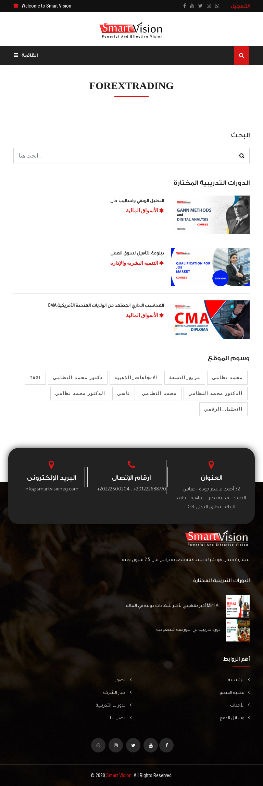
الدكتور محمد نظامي (80, 393)
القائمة (26, 55)
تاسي (123, 393)
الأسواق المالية (145, 211)
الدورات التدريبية (114, 705)
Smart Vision (119, 775)
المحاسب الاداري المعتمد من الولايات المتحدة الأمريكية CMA (106, 306)
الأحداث (240, 705)
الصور (123, 680)
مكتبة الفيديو (235, 693)
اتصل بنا (121, 718)
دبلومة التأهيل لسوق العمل (137, 253)
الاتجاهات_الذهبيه (136, 377)
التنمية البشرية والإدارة (137, 263)
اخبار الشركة (117, 693)
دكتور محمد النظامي (78, 377)
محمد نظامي (227, 377)
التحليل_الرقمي (223, 409)
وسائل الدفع (235, 718)
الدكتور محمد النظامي (215, 393)
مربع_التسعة (184, 377)
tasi (35, 377)
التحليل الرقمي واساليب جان (137, 201)
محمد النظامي (159, 393)
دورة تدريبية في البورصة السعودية (188, 630)
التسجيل (240, 6)
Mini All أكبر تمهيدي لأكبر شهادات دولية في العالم (173, 606)
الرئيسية (239, 680)
